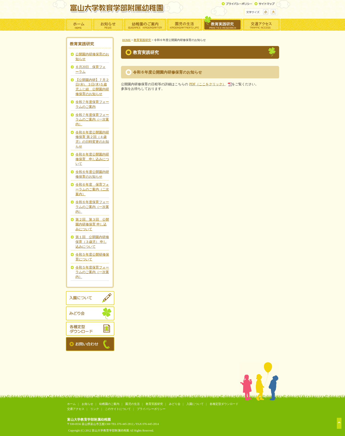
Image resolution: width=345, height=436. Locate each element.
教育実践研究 (142, 40)
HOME (126, 40)
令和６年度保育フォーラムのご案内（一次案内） (92, 206)
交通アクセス (75, 409)
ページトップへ (339, 423)
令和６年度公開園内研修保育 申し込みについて (92, 159)
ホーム (71, 404)
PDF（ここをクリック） (207, 84)
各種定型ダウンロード (224, 404)
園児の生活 (132, 404)
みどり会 (174, 404)
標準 (265, 11)
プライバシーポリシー (151, 409)
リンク (94, 409)
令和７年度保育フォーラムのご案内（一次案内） (92, 119)
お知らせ (87, 404)
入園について (195, 404)
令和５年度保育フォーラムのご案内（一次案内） (92, 272)
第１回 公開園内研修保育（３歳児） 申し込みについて (92, 241)
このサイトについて (118, 409)
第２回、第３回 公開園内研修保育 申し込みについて (92, 224)
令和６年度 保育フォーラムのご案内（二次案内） (92, 189)
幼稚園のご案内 (109, 404)
